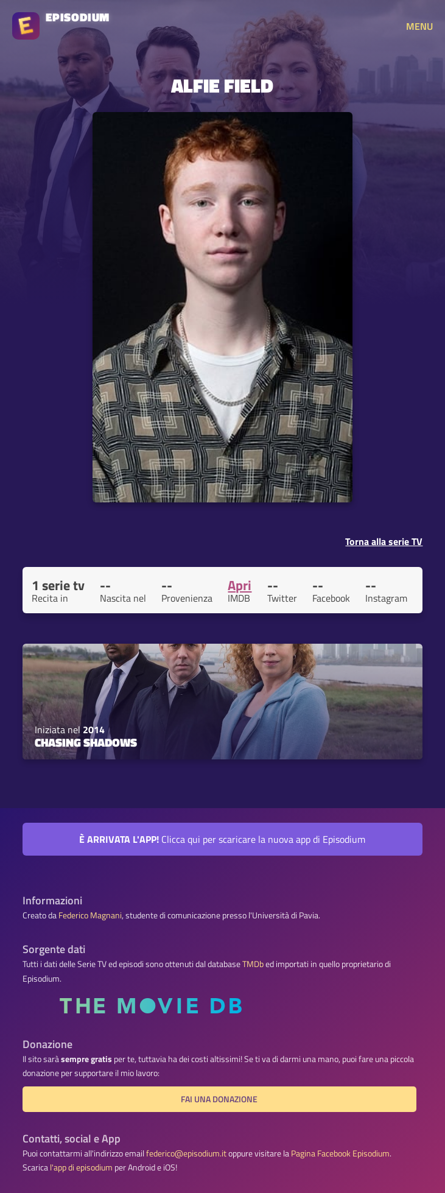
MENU (419, 26)
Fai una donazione (219, 1099)
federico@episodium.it (186, 1153)
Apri (239, 585)
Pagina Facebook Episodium (340, 1153)
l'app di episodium (81, 1167)
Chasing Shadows (86, 742)
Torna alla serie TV (383, 541)
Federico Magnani (90, 915)
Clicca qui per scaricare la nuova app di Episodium (222, 839)
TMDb (253, 964)
